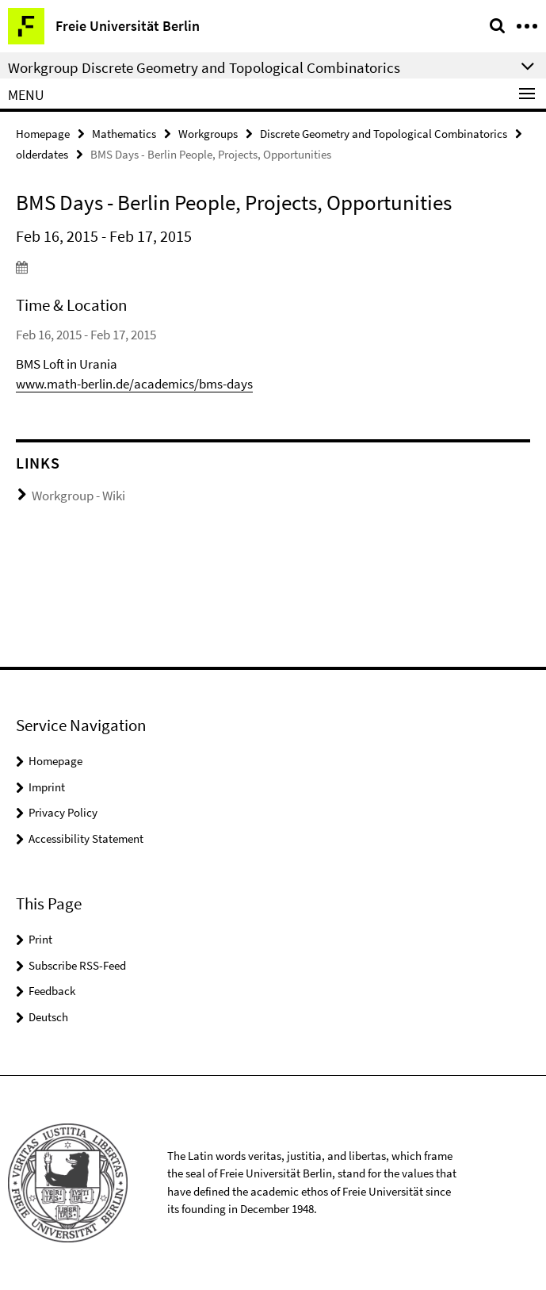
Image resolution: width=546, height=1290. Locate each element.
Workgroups (208, 133)
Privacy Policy (63, 812)
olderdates (42, 154)
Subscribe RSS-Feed (77, 965)
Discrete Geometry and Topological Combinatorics (383, 133)
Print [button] (40, 939)
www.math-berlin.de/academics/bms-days (134, 383)
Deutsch (48, 1016)
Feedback (52, 990)
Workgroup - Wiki (78, 495)
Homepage (43, 133)
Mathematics (124, 133)
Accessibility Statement (86, 838)
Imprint (47, 786)
